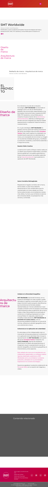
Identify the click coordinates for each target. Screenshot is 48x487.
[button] (40, 4)
